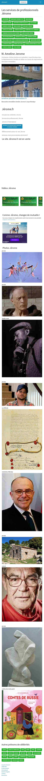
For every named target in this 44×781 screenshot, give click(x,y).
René (22, 749)
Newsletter (4, 775)
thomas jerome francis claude (33, 43)
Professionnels (5, 768)
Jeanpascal (23, 756)
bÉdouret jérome (27, 26)
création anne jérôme (27, 33)
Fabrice (21, 760)
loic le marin (37, 753)
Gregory (14, 760)
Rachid (10, 753)
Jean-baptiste (6, 760)
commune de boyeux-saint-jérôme (11, 33)
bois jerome (33, 22)
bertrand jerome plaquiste (21, 22)
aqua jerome (29, 19)
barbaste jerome (7, 22)
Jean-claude (31, 756)
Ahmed (27, 749)
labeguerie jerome (35, 40)
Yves (33, 749)
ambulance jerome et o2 (17, 19)
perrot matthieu (18, 43)
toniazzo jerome (7, 47)
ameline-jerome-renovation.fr (14, 98)
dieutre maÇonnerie (8, 36)
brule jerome (17, 26)
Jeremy (16, 756)
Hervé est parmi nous (13, 749)
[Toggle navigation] (40, 2)
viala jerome (17, 47)
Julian (10, 756)
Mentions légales (6, 772)
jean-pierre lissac (7, 40)
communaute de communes (32, 29)
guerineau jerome (31, 36)
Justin (4, 756)
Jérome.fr (4, 2)
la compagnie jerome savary (21, 40)
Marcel (29, 753)
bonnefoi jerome (7, 26)
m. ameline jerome (7, 43)
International (5, 770)
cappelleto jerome (7, 29)
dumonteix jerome (20, 36)
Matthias (23, 753)
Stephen (39, 749)
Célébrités (23, 2)
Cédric (4, 749)
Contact (3, 773)
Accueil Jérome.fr (6, 765)
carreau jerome (19, 29)
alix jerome (6, 19)
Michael (16, 753)
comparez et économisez (8, 219)
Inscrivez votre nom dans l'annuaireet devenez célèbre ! (12, 126)
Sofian (4, 753)
